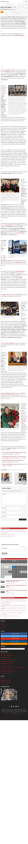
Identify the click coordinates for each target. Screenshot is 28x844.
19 (10, 571)
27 (6, 564)
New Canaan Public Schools (7, 655)
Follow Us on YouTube (10, 638)
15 (21, 569)
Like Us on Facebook (10, 633)
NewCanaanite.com (5, 1)
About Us (3, 622)
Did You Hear (21, 469)
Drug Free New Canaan (6, 673)
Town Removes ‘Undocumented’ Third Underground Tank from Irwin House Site (12, 529)
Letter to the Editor (3, 614)
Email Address (13, 548)
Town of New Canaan (6, 653)
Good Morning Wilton (6, 682)
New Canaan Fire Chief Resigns (5, 602)
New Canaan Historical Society (8, 671)
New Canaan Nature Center (7, 669)
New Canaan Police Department (8, 661)
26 (2, 564)
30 (17, 564)
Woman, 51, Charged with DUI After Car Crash (7, 536)
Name (4, 508)
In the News (3, 626)
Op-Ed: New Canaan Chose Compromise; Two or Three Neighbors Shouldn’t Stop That (13, 531)
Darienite (3, 678)
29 (21, 574)
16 (25, 569)
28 (10, 564)
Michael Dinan (4, 9)
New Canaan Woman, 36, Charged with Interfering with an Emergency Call (11, 612)
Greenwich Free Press (6, 680)
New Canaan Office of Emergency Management (12, 667)
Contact (2, 628)
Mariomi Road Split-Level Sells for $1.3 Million (8, 534)
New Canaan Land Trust (6, 665)
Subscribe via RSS (9, 643)
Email (4, 512)
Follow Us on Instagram (10, 641)
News (16, 469)
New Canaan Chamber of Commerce (9, 659)
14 (17, 569)
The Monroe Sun (5, 684)
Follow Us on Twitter (10, 636)
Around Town (11, 469)
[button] (24, 1)
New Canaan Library (5, 657)
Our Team (3, 624)
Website (3, 516)
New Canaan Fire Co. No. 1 (7, 663)
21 (17, 571)
